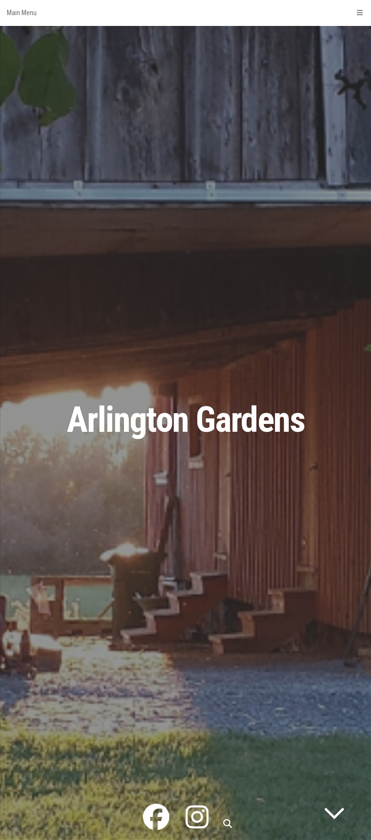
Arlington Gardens (186, 420)
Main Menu (185, 13)
